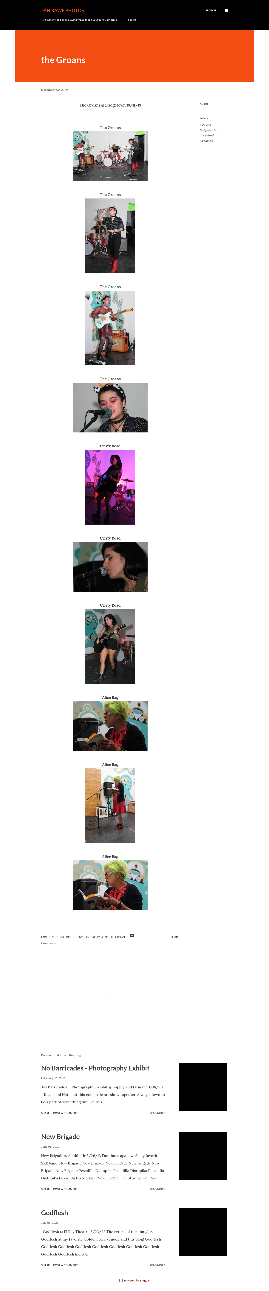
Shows (130, 19)
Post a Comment (65, 1113)
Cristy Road (207, 135)
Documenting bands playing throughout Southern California (77, 19)
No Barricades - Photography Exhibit (95, 1068)
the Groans (206, 140)
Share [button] (204, 104)
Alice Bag (205, 125)
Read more (157, 1113)
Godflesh (54, 1212)
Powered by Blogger (134, 1280)
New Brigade (60, 1136)
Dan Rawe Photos (62, 10)
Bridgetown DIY (209, 130)
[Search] (210, 10)
